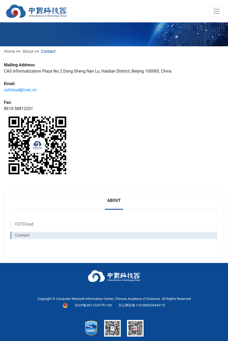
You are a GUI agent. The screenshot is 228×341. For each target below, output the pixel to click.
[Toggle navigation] (216, 11)
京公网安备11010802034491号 (141, 305)
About (28, 51)
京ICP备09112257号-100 (93, 305)
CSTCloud (24, 224)
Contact (22, 235)
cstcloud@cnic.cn (20, 89)
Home (9, 51)
